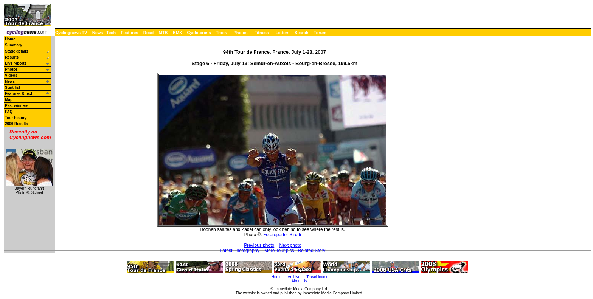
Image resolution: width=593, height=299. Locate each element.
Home (10, 39)
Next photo (290, 245)
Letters (283, 32)
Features (129, 32)
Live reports (15, 63)
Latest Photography (239, 250)
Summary (13, 45)
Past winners (16, 106)
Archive (294, 277)
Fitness (261, 32)
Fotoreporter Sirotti (282, 234)
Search (302, 32)
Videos (11, 75)
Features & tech (19, 93)
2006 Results (16, 124)
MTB (163, 32)
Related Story (311, 250)
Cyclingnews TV (71, 32)
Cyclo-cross (199, 32)
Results (12, 57)
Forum (320, 32)
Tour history (16, 118)
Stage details (16, 51)
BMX (177, 32)
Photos (240, 32)
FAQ (9, 112)
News (97, 32)
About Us (299, 281)
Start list (12, 87)
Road (148, 32)
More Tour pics (279, 250)
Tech (111, 32)
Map (8, 100)
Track (221, 32)
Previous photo (259, 245)
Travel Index (317, 277)
